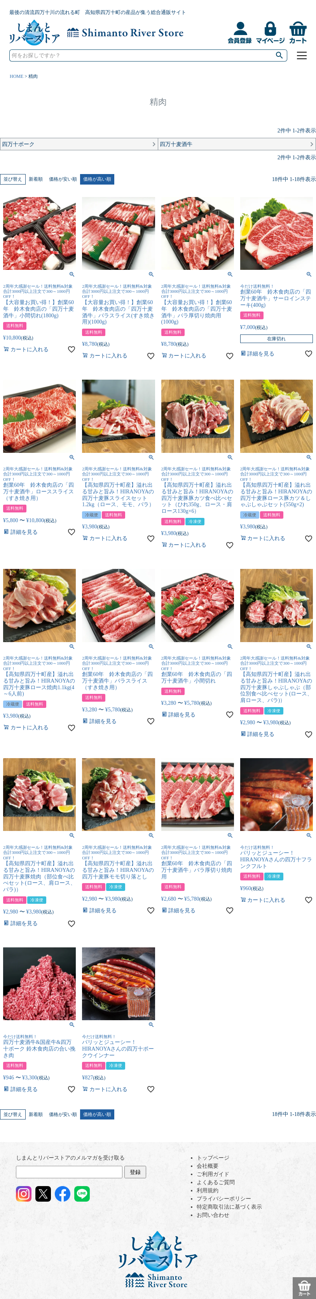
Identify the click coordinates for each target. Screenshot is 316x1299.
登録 (135, 1172)
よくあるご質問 (216, 1182)
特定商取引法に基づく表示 (229, 1207)
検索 (279, 55)
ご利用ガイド (213, 1174)
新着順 (36, 179)
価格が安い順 (63, 179)
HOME (16, 76)
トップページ (213, 1158)
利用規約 (207, 1190)
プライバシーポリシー (224, 1199)
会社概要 (207, 1166)
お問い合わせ (213, 1215)
